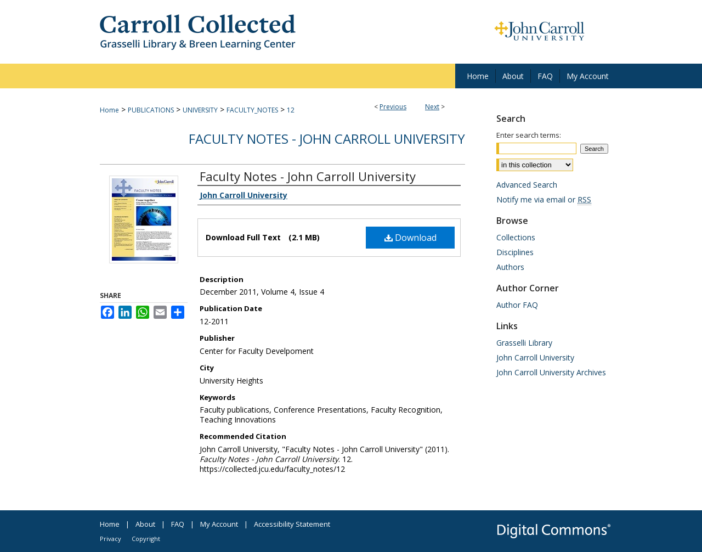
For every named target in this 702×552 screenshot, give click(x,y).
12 (291, 110)
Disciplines (515, 252)
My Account (219, 524)
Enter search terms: (528, 135)
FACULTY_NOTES (252, 110)
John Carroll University (535, 357)
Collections (515, 237)
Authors (510, 267)
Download (410, 238)
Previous (393, 106)
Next (432, 106)
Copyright (146, 538)
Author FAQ (517, 305)
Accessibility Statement (292, 524)
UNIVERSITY (200, 110)
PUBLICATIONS (151, 110)
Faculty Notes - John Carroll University (327, 138)
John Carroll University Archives (551, 372)
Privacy (110, 538)
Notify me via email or (543, 199)
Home (109, 110)
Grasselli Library (524, 342)
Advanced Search (526, 184)
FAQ (177, 524)
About (145, 524)
